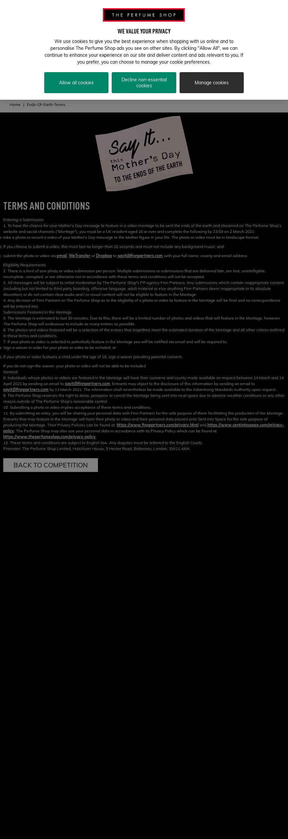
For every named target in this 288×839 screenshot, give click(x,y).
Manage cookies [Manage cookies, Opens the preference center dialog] (212, 83)
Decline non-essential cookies (144, 83)
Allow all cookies (76, 83)
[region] (144, 50)
